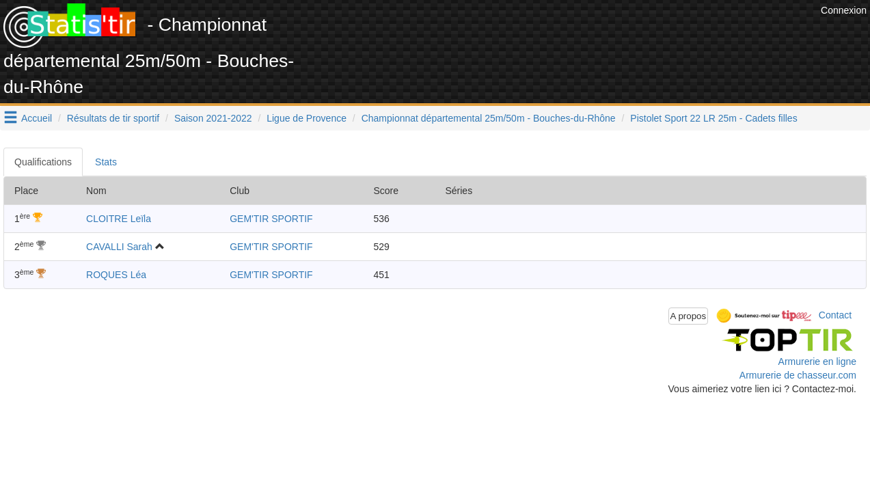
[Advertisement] (568, 34)
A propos (688, 316)
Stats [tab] (106, 161)
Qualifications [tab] (43, 161)
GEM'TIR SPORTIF (271, 218)
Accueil (36, 118)
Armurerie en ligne (817, 361)
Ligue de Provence (306, 118)
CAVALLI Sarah (119, 246)
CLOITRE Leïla (118, 218)
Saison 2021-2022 (213, 118)
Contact (835, 315)
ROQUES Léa (116, 274)
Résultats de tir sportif (113, 118)
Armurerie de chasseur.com (797, 375)
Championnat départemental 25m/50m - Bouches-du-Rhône (489, 118)
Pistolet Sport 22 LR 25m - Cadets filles (713, 118)
